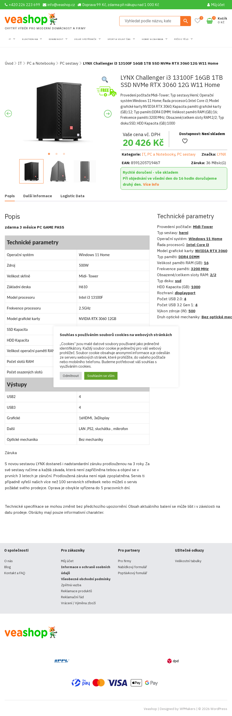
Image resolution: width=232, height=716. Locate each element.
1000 (195, 286)
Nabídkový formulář (132, 567)
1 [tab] (50, 155)
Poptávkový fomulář (132, 573)
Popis (10, 195)
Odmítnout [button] (71, 376)
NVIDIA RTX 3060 (211, 250)
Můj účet (216, 4)
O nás (8, 561)
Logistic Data (72, 195)
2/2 (213, 274)
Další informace (37, 195)
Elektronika (30, 39)
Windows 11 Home (205, 238)
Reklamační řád (72, 597)
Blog (7, 567)
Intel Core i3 (197, 244)
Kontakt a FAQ (14, 573)
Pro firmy (124, 561)
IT (10, 39)
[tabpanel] (58, 111)
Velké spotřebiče (85, 39)
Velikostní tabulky (188, 561)
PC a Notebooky (41, 63)
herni (183, 232)
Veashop (150, 709)
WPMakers (188, 709)
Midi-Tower (203, 226)
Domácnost (56, 39)
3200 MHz (200, 268)
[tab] (10, 196)
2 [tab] (58, 155)
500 (191, 311)
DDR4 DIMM (189, 256)
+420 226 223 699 (22, 4)
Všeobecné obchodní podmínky (85, 579)
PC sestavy (69, 63)
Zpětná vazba (71, 585)
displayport (185, 292)
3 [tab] (65, 155)
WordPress (218, 709)
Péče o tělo (181, 39)
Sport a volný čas (120, 39)
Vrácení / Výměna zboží (78, 603)
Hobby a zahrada (153, 39)
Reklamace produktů (76, 591)
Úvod (9, 63)
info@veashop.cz (59, 4)
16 (206, 262)
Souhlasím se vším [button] (100, 376)
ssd (178, 280)
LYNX (221, 154)
